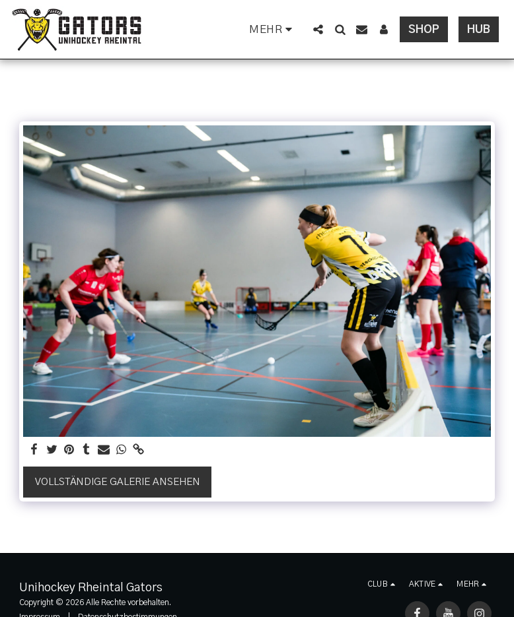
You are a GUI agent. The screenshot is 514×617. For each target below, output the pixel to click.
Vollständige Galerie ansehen (117, 482)
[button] (318, 29)
